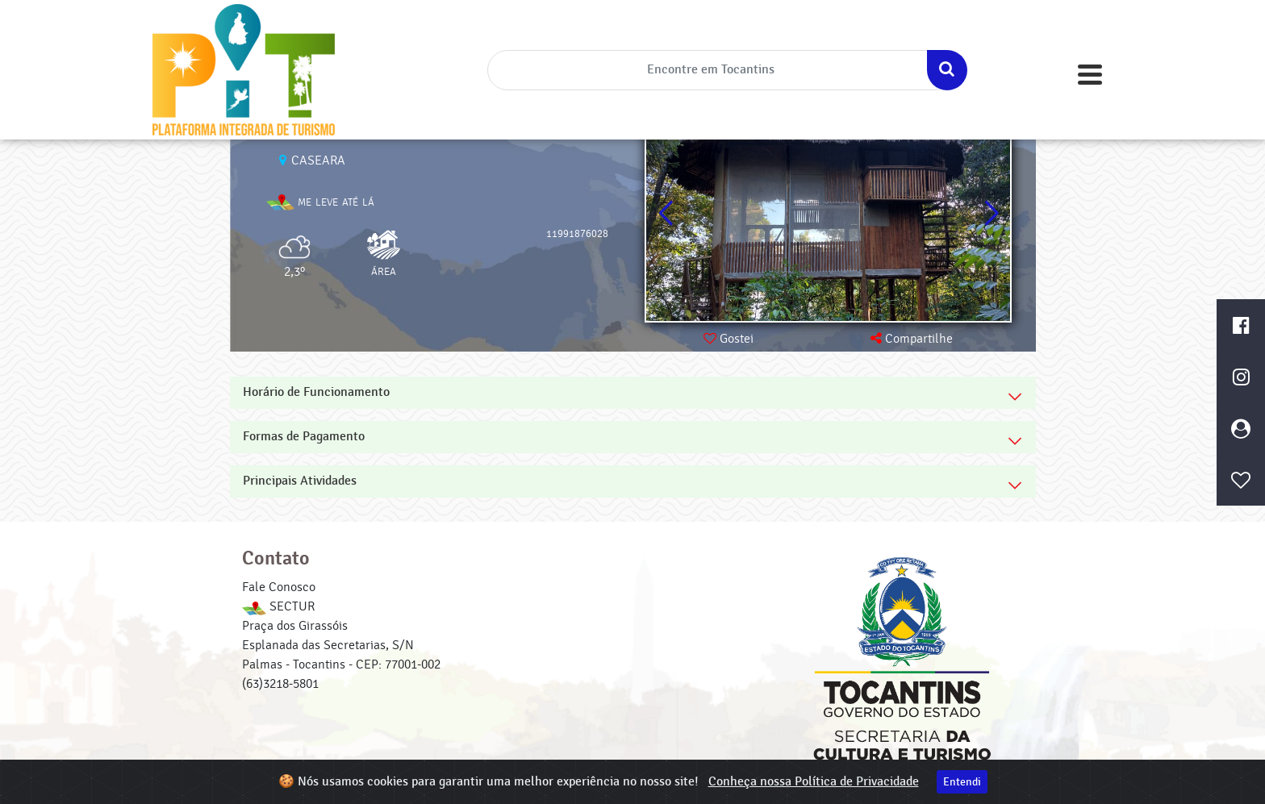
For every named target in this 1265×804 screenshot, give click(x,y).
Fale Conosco (278, 587)
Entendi (962, 782)
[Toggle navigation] (1090, 74)
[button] (991, 213)
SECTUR (278, 606)
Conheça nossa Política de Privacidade (813, 781)
